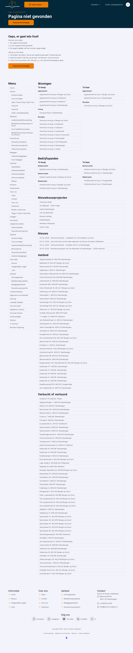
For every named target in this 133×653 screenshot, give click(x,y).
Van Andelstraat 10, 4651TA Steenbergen (55, 388)
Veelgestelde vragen (19, 267)
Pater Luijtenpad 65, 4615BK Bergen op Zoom (57, 495)
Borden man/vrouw (18, 210)
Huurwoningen (17, 99)
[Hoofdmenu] (128, 4)
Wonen (12, 91)
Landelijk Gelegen (16, 302)
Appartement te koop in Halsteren (52, 101)
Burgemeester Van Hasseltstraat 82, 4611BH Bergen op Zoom (63, 363)
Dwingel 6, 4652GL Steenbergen (52, 420)
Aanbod (13, 234)
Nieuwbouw (14, 138)
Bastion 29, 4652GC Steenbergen (52, 406)
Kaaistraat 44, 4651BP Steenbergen (53, 381)
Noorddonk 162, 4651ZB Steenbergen (54, 477)
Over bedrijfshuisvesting (20, 129)
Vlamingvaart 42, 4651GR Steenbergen (54, 324)
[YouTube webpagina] (67, 619)
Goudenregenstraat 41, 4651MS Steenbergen (57, 434)
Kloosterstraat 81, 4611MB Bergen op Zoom (56, 349)
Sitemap (13, 299)
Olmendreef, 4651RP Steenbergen (53, 484)
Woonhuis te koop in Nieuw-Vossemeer (55, 135)
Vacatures (15, 206)
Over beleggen (16, 160)
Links (13, 270)
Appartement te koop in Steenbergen (54, 105)
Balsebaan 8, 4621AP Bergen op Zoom (54, 263)
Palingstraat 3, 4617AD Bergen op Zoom (55, 491)
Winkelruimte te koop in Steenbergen (54, 188)
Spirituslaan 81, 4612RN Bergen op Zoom (55, 527)
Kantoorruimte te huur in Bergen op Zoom (100, 169)
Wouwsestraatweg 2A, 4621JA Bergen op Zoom (58, 566)
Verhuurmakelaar (17, 177)
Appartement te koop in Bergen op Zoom (55, 94)
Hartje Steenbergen (47, 209)
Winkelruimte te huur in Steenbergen (98, 184)
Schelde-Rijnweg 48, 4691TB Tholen (53, 313)
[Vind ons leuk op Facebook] (38, 619)
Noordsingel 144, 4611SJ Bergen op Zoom (56, 302)
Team (13, 195)
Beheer (14, 181)
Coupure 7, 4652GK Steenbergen (52, 416)
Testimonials (14, 188)
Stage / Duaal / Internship (20, 213)
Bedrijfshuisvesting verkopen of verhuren (22, 134)
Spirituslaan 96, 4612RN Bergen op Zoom (55, 531)
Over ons (13, 192)
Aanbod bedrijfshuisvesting (21, 120)
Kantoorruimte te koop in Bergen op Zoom (55, 177)
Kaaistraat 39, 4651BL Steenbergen (53, 373)
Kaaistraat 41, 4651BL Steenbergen (53, 377)
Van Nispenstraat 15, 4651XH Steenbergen (56, 541)
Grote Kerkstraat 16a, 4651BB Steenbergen (56, 277)
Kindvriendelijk (15, 317)
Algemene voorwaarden (19, 295)
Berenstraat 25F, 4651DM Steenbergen (55, 409)
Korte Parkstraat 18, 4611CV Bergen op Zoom (57, 288)
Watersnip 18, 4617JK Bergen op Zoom (54, 552)
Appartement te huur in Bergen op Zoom (99, 94)
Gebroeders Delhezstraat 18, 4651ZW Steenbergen (59, 274)
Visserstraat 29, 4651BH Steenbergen (54, 545)
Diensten (13, 163)
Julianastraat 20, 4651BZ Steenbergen (54, 281)
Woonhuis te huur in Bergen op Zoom (98, 106)
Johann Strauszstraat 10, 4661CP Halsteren (56, 445)
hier (38, 60)
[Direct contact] (36, 4)
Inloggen (13, 217)
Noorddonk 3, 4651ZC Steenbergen (53, 481)
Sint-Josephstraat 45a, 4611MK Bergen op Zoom (58, 338)
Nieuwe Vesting (45, 216)
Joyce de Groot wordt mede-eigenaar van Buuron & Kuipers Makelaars (72, 241)
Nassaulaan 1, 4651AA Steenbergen (53, 295)
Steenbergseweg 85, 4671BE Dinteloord (55, 534)
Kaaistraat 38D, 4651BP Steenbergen (54, 284)
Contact (14, 199)
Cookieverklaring (16, 292)
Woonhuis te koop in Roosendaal (52, 138)
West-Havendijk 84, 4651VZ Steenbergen (55, 327)
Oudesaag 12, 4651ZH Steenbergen (53, 488)
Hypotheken (16, 167)
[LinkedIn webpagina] (81, 619)
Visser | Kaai (44, 227)
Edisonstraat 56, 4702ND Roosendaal (54, 266)
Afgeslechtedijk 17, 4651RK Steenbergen (55, 402)
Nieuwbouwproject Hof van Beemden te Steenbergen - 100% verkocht (72, 248)
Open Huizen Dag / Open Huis (22, 102)
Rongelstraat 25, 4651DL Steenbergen (54, 334)
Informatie (14, 259)
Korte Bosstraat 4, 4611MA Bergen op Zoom (56, 459)
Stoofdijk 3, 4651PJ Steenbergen (52, 538)
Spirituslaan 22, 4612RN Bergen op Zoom (55, 516)
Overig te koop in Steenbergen (51, 113)
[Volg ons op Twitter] (93, 619)
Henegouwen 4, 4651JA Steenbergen (54, 441)
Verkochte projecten (19, 149)
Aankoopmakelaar (18, 170)
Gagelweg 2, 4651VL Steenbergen (53, 270)
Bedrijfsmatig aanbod (19, 281)
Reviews (13, 185)
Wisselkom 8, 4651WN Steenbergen (54, 331)
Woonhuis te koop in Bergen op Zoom (54, 120)
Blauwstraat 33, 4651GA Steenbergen (54, 341)
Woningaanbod (17, 277)
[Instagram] (53, 619)
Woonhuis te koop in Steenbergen (52, 145)
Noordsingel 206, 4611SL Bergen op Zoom (56, 306)
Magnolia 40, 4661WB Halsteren (52, 466)
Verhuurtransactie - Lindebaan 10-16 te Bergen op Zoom (67, 238)
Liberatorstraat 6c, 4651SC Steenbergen (55, 352)
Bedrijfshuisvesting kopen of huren (22, 125)
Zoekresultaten (17, 227)
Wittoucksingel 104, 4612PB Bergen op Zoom (57, 559)
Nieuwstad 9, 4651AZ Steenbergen (53, 299)
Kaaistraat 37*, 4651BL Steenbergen (53, 366)
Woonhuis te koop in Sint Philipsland (53, 142)
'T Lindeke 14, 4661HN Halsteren (52, 316)
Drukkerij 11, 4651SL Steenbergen (53, 345)
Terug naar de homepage (21, 22)
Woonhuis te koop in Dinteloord (51, 124)
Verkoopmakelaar (18, 174)
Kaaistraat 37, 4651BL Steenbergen (53, 370)
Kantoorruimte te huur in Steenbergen (98, 173)
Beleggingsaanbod (18, 284)
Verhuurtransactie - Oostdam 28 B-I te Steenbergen (65, 245)
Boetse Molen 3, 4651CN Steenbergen (54, 413)
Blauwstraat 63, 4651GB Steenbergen (54, 359)
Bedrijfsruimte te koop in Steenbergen (54, 169)
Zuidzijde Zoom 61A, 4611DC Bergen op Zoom (57, 570)
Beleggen (13, 152)
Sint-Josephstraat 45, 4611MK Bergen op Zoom (58, 506)
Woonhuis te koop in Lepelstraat (52, 131)
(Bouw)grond (16, 249)
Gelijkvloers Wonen (17, 309)
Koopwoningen (17, 95)
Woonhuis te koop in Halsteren (51, 127)
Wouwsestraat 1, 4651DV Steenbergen (55, 563)
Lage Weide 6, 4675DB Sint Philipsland (54, 463)
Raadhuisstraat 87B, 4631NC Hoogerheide (56, 384)
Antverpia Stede (46, 202)
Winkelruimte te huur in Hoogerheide (98, 180)
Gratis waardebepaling (20, 113)
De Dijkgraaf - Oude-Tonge (50, 206)
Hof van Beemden (46, 213)
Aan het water (15, 306)
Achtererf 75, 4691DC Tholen (51, 399)
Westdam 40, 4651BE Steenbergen (53, 556)
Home (12, 88)
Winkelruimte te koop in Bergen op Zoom (55, 185)
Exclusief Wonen (16, 313)
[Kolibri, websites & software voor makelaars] (66, 638)
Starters (13, 320)
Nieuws (14, 263)
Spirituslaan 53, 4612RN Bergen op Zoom (55, 524)
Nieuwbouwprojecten (19, 145)
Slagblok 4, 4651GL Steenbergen (52, 509)
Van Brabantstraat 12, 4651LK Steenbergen (56, 320)
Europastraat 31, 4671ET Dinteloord (53, 424)
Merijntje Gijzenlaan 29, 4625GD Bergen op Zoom (58, 470)
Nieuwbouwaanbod (18, 142)
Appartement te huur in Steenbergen (98, 98)
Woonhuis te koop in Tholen (50, 149)
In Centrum (14, 324)
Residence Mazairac (47, 223)
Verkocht (14, 106)
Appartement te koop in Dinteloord (53, 98)
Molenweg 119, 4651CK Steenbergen (54, 291)
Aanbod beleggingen (19, 156)
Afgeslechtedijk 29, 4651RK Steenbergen (55, 259)
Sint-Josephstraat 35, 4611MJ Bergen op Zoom (57, 499)
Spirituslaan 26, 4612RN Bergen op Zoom (55, 520)
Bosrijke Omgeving (17, 327)
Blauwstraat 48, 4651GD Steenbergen (54, 356)
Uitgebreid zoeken (17, 224)
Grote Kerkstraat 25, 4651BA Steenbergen (56, 438)
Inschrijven (14, 220)
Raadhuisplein (45, 220)
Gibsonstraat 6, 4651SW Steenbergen (54, 427)
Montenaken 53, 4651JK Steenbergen (54, 474)
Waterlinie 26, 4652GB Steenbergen (53, 549)
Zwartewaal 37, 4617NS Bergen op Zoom (55, 573)
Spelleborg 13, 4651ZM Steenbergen (54, 513)
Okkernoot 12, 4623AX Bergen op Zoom (55, 309)
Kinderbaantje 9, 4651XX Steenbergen (54, 456)
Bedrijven (13, 116)
